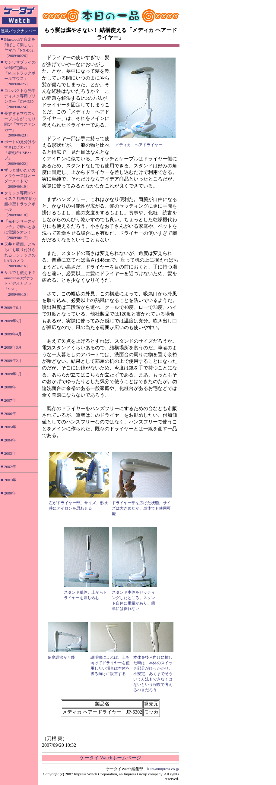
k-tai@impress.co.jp (163, 769)
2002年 (10, 466)
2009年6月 (13, 307)
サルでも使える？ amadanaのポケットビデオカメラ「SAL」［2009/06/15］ (20, 283)
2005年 (10, 427)
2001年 (10, 480)
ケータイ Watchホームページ (110, 757)
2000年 (10, 493)
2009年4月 (13, 334)
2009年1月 (13, 374)
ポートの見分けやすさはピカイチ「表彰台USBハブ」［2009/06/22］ (20, 153)
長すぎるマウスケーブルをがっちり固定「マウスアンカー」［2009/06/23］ (20, 124)
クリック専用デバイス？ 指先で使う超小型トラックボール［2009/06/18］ (20, 204)
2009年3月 (13, 347)
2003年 (10, 453)
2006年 (10, 413)
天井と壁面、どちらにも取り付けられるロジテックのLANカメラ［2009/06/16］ (20, 255)
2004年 (10, 440)
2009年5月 (13, 321)
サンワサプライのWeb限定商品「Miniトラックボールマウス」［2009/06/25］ (20, 73)
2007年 (10, 400)
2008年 (10, 387)
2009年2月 (13, 360)
